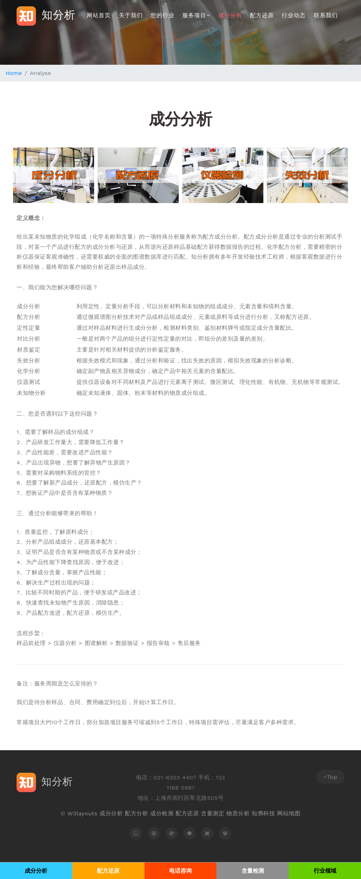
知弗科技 (263, 813)
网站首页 (99, 15)
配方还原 (262, 15)
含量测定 (212, 813)
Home (14, 73)
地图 (294, 813)
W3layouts (82, 813)
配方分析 (136, 813)
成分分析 (230, 15)
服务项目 (196, 15)
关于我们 (131, 15)
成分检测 (161, 813)
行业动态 (294, 15)
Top (330, 776)
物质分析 (238, 813)
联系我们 (326, 15)
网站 (283, 813)
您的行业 (163, 15)
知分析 (47, 16)
